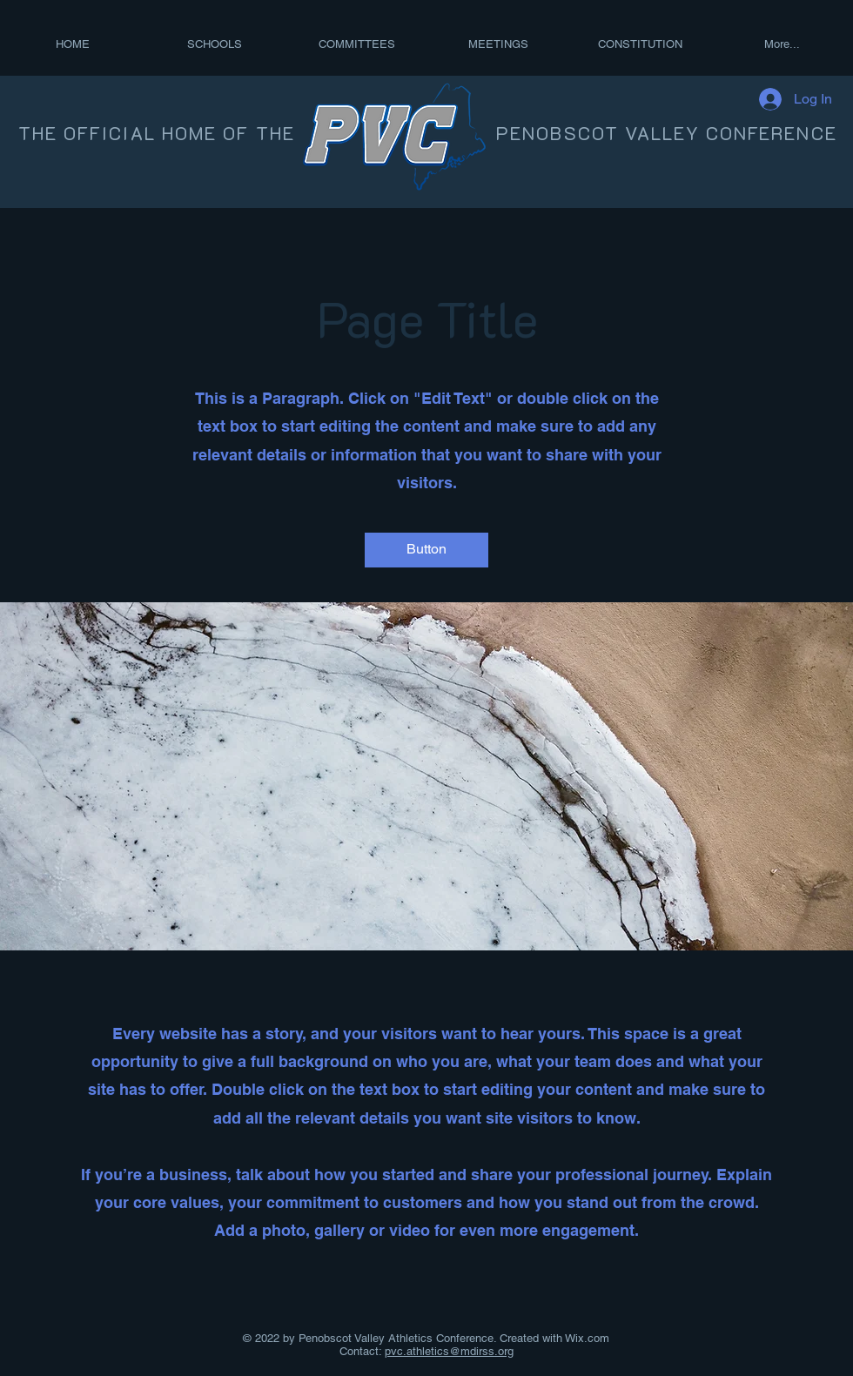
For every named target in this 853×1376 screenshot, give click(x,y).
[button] (426, 550)
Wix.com (585, 1338)
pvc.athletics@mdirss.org (449, 1351)
